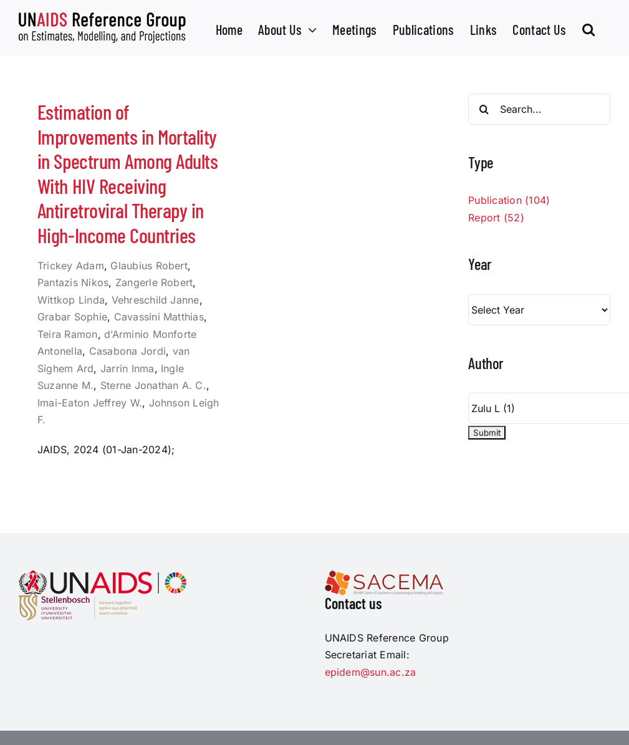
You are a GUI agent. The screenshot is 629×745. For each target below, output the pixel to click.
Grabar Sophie (72, 316)
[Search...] (539, 109)
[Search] (483, 109)
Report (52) (496, 217)
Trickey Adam (70, 265)
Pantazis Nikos (72, 282)
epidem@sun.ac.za (370, 672)
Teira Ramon (67, 334)
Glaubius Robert (149, 265)
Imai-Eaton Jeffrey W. (89, 403)
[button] (588, 28)
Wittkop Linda (71, 300)
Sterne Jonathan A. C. (153, 385)
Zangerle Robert (154, 282)
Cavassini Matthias (159, 316)
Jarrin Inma (127, 368)
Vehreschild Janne (155, 300)
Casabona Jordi (127, 351)
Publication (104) (509, 200)
